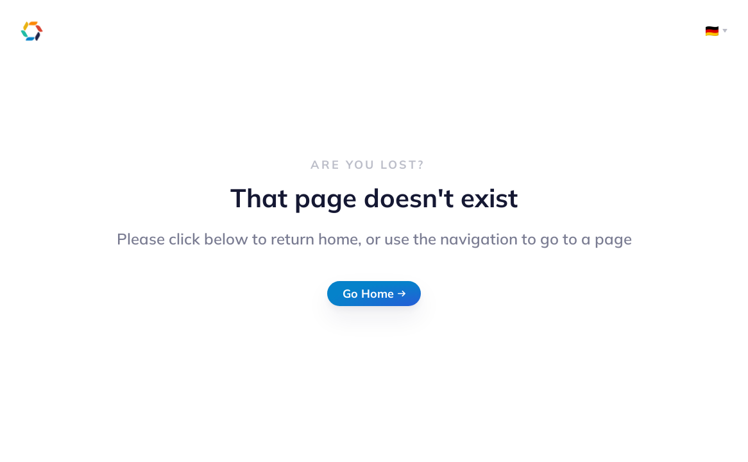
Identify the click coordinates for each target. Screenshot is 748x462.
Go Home (374, 293)
